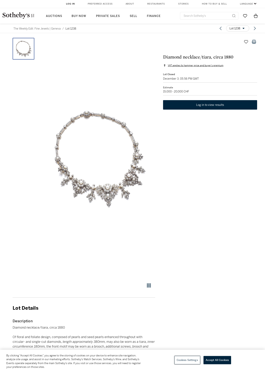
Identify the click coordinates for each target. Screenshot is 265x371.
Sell (133, 16)
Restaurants (156, 4)
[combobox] (209, 16)
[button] (99, 158)
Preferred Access (100, 4)
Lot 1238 (70, 28)
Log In (70, 4)
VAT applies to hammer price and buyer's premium (195, 65)
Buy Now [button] (79, 16)
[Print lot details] (254, 42)
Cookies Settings (187, 360)
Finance (154, 16)
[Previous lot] (221, 28)
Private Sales (108, 16)
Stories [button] (183, 4)
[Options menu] (237, 28)
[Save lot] (246, 42)
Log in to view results (210, 105)
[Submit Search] (233, 15)
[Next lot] (255, 28)
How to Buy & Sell (214, 4)
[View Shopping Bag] (255, 16)
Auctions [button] (54, 16)
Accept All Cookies (217, 360)
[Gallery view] (149, 285)
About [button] (130, 4)
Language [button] (246, 4)
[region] (132, 360)
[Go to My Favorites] (245, 16)
